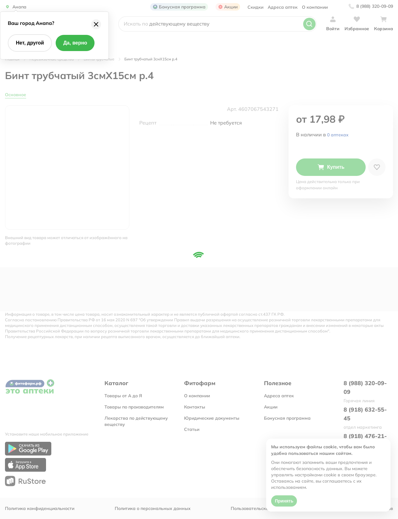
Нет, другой (30, 42)
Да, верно (75, 42)
